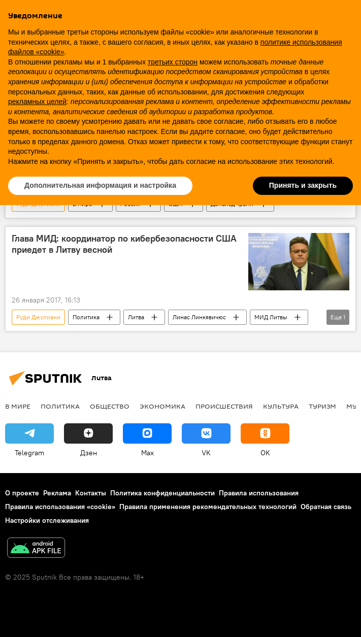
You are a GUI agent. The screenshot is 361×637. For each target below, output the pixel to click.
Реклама (57, 492)
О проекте (22, 492)
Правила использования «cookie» (60, 506)
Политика (86, 317)
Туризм (322, 406)
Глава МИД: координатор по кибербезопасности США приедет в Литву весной (124, 244)
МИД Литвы (270, 317)
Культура (281, 406)
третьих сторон (173, 62)
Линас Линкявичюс (199, 317)
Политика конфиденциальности (162, 492)
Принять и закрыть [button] (303, 185)
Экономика (162, 406)
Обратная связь (326, 506)
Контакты (90, 492)
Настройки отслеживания (47, 520)
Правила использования (259, 492)
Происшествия (224, 406)
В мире (17, 406)
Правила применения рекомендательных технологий (208, 506)
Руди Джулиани (38, 317)
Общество (109, 406)
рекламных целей (37, 101)
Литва (136, 317)
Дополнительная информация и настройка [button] (100, 185)
